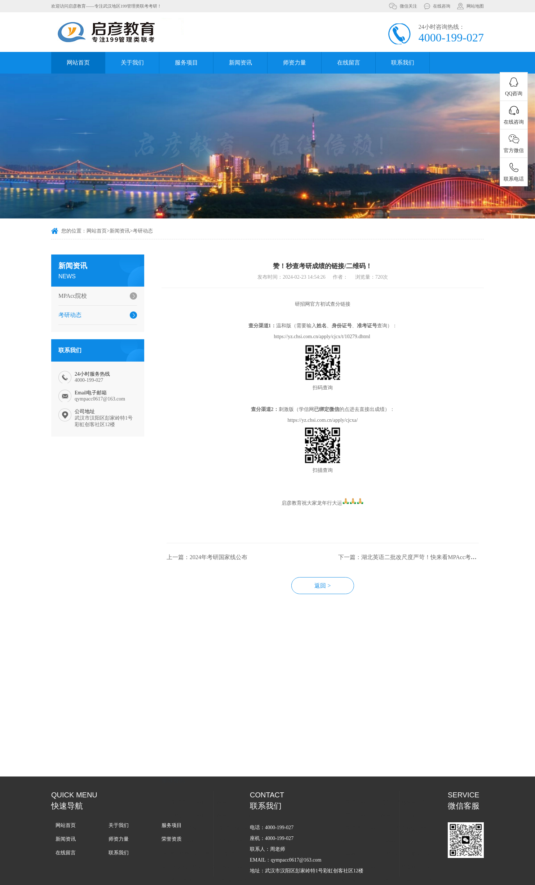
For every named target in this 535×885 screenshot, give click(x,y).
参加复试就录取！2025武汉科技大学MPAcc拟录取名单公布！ (226, 835)
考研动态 (143, 232)
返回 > (335, 599)
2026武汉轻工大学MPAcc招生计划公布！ (219, 770)
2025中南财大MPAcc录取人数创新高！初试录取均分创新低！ (400, 822)
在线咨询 (441, 6)
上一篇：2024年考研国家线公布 (219, 571)
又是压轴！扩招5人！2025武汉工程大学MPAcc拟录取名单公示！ (226, 796)
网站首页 (78, 62)
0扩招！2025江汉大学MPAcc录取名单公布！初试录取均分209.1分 (226, 861)
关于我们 (132, 62)
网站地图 (475, 6)
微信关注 (408, 6)
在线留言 (348, 62)
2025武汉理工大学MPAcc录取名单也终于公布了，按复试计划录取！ (400, 796)
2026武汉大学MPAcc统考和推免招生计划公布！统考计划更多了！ (400, 770)
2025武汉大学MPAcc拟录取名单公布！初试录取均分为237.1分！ (226, 874)
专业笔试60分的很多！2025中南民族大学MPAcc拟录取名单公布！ (400, 874)
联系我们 (402, 62)
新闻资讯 (240, 62)
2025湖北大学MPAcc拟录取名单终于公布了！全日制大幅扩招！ (226, 809)
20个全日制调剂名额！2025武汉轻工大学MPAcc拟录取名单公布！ (400, 861)
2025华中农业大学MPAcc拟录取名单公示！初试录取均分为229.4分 (400, 835)
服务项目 (186, 62)
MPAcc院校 (69, 296)
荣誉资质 (172, 839)
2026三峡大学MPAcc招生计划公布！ (388, 783)
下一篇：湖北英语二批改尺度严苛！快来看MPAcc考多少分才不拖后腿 (440, 571)
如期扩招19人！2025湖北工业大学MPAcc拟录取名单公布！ (400, 848)
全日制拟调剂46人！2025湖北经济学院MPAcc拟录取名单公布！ (226, 848)
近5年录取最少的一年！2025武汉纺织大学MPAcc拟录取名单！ (226, 822)
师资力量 (294, 62)
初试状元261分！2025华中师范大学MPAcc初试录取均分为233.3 (400, 809)
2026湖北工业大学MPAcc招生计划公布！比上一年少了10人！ (226, 783)
